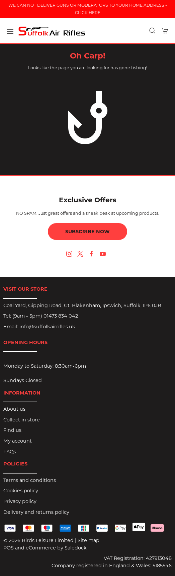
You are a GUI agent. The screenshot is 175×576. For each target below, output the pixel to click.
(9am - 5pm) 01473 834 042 (45, 316)
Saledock (76, 548)
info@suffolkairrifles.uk (47, 327)
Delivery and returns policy (36, 512)
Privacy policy (19, 501)
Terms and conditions (29, 480)
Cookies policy (20, 491)
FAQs (9, 452)
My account (17, 441)
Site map (88, 540)
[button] (10, 31)
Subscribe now (87, 232)
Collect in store (21, 420)
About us (14, 409)
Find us (12, 430)
